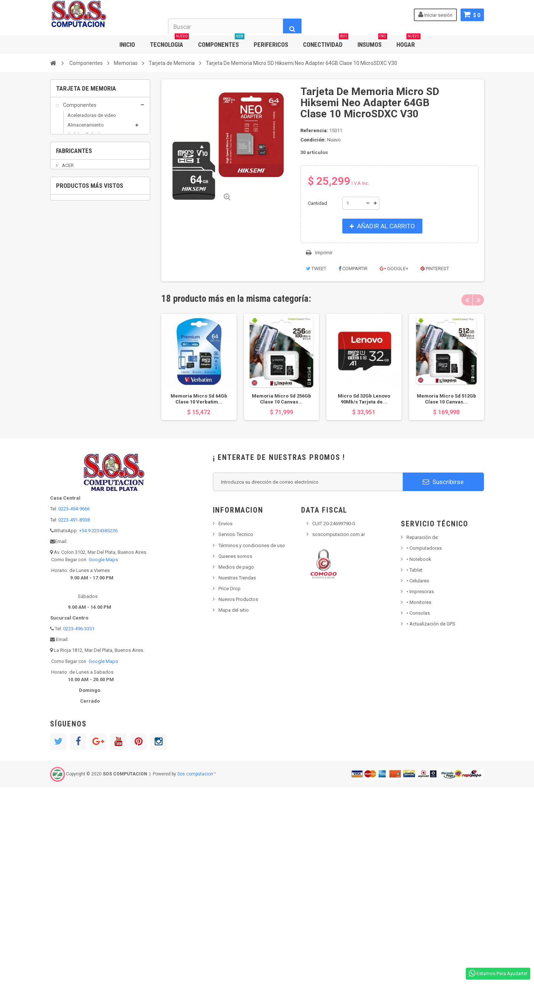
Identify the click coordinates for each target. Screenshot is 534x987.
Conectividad (77, 310)
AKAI (67, 506)
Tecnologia (75, 423)
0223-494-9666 (74, 708)
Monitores (418, 802)
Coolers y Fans (83, 166)
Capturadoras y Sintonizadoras (83, 153)
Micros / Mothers (85, 265)
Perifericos (75, 395)
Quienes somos (235, 755)
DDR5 (78, 245)
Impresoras (420, 791)
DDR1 (78, 206)
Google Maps (103, 759)
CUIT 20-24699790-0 (333, 723)
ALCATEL (71, 517)
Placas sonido (82, 275)
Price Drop (229, 788)
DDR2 (78, 216)
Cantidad (317, 203)
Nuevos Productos (238, 799)
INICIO (127, 44)
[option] (199, 367)
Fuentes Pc (79, 176)
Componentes (79, 110)
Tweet (316, 268)
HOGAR (408, 41)
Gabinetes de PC (85, 186)
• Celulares (417, 780)
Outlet (70, 381)
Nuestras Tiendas (237, 777)
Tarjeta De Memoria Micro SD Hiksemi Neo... (120, 592)
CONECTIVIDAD (325, 41)
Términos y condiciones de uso (251, 745)
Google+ (394, 268)
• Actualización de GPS (430, 823)
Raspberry (78, 294)
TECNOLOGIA (169, 41)
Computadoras (424, 748)
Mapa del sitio (233, 810)
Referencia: (314, 130)
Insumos (72, 367)
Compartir (353, 268)
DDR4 (78, 235)
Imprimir (324, 252)
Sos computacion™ (196, 973)
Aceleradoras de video (91, 120)
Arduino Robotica (86, 140)
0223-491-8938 (74, 719)
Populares (74, 409)
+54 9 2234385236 (98, 730)
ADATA (69, 483)
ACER (67, 472)
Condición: (313, 140)
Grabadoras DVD (82, 338)
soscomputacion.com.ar (338, 734)
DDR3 (78, 225)
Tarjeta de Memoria (92, 254)
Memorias (78, 195)
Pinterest (435, 268)
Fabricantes (74, 452)
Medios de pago (236, 766)
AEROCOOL (73, 495)
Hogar (69, 352)
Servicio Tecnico (235, 734)
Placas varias (81, 285)
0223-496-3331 (79, 828)
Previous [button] (466, 299)
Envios (225, 723)
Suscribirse (443, 681)
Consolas (418, 813)
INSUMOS (372, 41)
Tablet (414, 769)
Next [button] (478, 299)
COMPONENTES (221, 41)
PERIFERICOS (271, 44)
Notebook (418, 758)
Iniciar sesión (435, 14)
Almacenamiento (85, 130)
